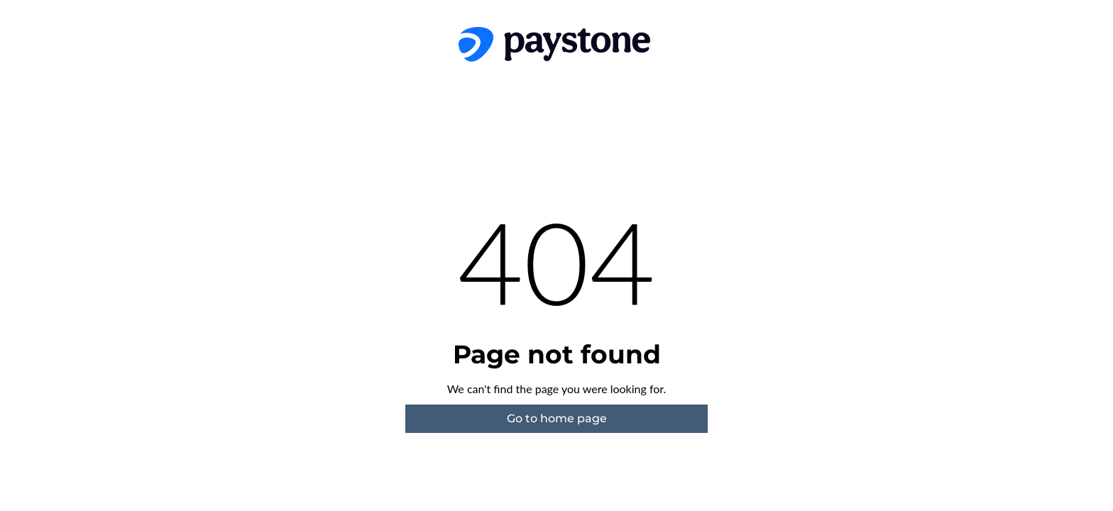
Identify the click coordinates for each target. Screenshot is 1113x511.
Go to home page (557, 418)
